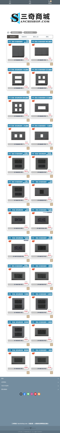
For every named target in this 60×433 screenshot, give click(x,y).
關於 (2, 378)
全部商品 (3, 382)
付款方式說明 (4, 385)
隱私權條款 (4, 389)
